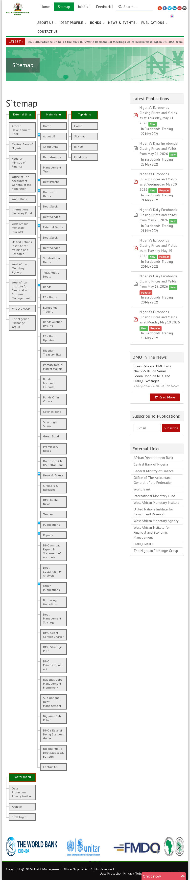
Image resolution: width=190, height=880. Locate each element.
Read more (165, 397)
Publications (154, 22)
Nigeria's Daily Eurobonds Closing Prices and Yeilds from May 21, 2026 (158, 148)
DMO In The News (51, 502)
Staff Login (19, 817)
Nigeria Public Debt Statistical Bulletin (53, 752)
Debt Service (51, 217)
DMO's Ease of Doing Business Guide (53, 734)
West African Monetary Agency (20, 268)
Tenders (48, 514)
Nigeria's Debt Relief (52, 718)
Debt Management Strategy (52, 618)
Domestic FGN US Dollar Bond (53, 463)
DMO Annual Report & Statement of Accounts (52, 551)
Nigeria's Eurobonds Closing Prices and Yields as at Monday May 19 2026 (160, 317)
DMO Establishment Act (53, 665)
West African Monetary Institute (20, 227)
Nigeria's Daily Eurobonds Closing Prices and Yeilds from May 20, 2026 (158, 214)
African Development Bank (21, 130)
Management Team (52, 169)
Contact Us (47, 31)
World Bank (19, 199)
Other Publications (51, 588)
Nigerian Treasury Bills (52, 352)
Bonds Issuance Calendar (49, 383)
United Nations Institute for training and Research (22, 248)
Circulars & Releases (50, 487)
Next (177, 846)
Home (45, 6)
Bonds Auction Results (52, 324)
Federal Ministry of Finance (19, 162)
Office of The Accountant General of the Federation (21, 182)
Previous (12, 846)
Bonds (97, 22)
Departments (52, 157)
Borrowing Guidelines (50, 602)
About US (47, 22)
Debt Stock (50, 206)
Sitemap (64, 6)
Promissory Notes (50, 448)
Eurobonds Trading (50, 309)
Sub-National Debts (52, 260)
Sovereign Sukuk (50, 424)
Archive (17, 806)
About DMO (50, 147)
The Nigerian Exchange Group (20, 323)
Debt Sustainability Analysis (52, 571)
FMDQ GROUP (21, 308)
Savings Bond (52, 411)
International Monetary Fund (22, 211)
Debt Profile (73, 22)
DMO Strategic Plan (52, 649)
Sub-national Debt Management (52, 702)
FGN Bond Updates (49, 338)
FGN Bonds (50, 297)
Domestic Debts (49, 194)
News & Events (123, 22)
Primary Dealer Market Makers (53, 367)
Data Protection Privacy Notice (21, 792)
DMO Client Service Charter (53, 634)
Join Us (83, 6)
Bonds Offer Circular (51, 399)
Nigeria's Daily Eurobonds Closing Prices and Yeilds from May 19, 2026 (158, 281)
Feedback (103, 6)
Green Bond (51, 436)
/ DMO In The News (165, 386)
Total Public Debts (51, 274)
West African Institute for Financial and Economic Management (21, 290)
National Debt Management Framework (52, 683)
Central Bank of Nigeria (22, 146)
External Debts (53, 227)
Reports (48, 535)
